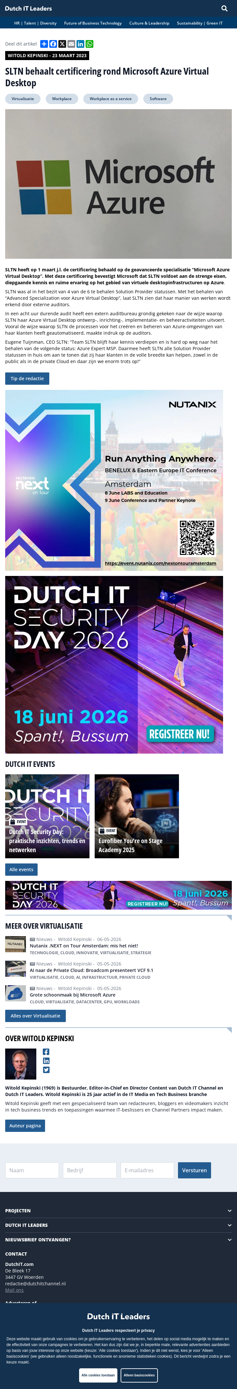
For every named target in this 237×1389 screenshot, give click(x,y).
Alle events (21, 869)
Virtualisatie (23, 98)
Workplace (62, 98)
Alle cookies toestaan (98, 1375)
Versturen (194, 1170)
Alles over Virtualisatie (35, 1016)
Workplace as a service (111, 98)
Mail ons (14, 1290)
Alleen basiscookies (139, 1375)
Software (158, 98)
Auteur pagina (25, 1126)
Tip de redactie (27, 378)
